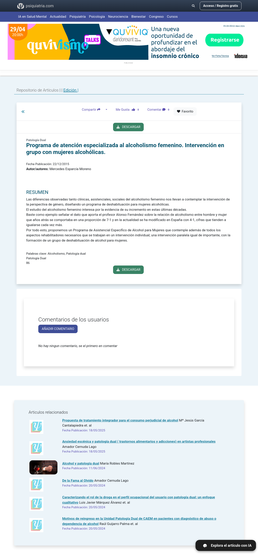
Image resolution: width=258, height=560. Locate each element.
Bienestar (138, 16)
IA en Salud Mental (32, 16)
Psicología (97, 16)
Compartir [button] (93, 110)
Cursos (172, 16)
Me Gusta (128, 110)
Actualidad (58, 16)
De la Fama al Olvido (78, 480)
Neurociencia (118, 16)
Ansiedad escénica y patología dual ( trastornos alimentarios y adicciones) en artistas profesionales (139, 441)
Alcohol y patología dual (80, 463)
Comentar (159, 110)
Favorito (185, 111)
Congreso (156, 16)
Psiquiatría (77, 16)
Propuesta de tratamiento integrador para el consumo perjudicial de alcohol (120, 420)
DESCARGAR (128, 127)
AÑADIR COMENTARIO (58, 329)
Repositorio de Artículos (38, 90)
